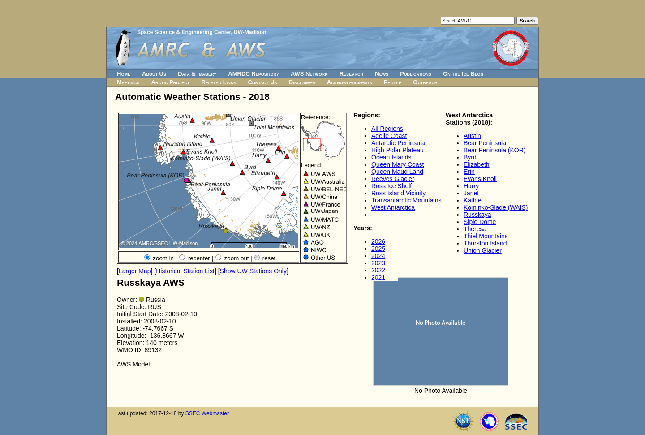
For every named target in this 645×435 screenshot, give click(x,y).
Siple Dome (480, 221)
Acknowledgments (349, 82)
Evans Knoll (480, 178)
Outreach (425, 82)
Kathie (473, 200)
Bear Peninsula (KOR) (495, 150)
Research (351, 73)
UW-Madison (250, 32)
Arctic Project (170, 82)
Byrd (470, 157)
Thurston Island (485, 243)
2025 (378, 248)
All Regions (387, 128)
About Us (154, 73)
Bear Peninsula (485, 142)
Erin (469, 171)
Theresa (475, 229)
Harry (471, 186)
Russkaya (477, 214)
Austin (472, 135)
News (381, 73)
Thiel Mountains (486, 236)
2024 (378, 255)
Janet (471, 193)
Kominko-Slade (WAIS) (496, 207)
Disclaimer (302, 82)
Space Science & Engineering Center (184, 32)
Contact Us (262, 82)
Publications (415, 73)
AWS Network (309, 73)
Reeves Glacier (392, 178)
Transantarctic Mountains (406, 200)
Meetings (128, 82)
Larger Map (135, 271)
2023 (378, 263)
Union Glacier (483, 250)
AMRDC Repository (253, 73)
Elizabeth (477, 164)
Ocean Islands (391, 157)
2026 (378, 241)
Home (123, 73)
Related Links (218, 82)
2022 (378, 270)
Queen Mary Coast (397, 164)
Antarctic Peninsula (398, 142)
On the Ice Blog (463, 73)
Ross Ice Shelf (391, 186)
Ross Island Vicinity (398, 193)
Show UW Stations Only (253, 271)
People (392, 82)
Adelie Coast (389, 135)
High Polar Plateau (397, 150)
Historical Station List (185, 271)
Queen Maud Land (397, 171)
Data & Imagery (197, 73)
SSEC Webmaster (207, 413)
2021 (378, 277)
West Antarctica (393, 207)
